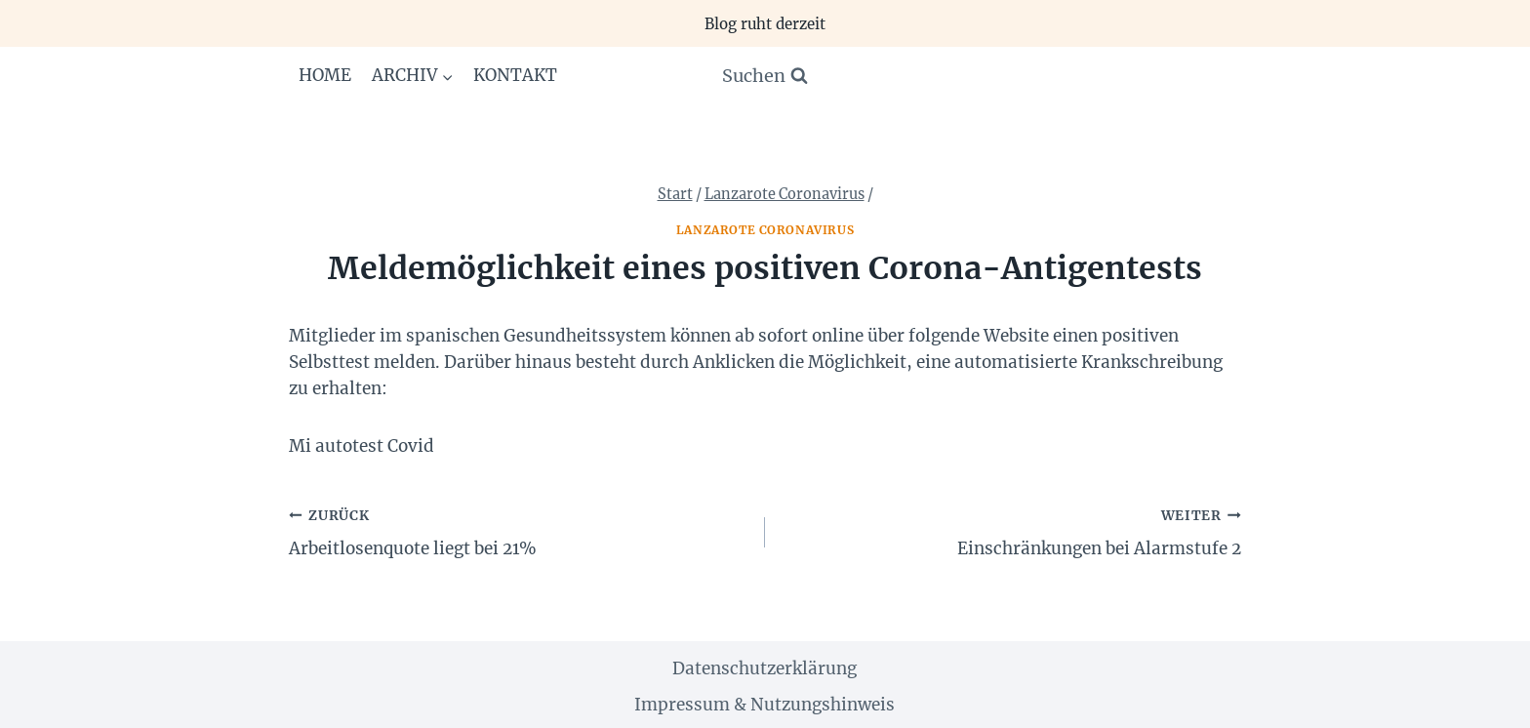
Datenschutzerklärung (764, 668)
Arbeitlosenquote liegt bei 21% (518, 531)
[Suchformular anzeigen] (765, 77)
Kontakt (515, 75)
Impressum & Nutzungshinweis (764, 704)
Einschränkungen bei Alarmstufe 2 (1011, 531)
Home (325, 75)
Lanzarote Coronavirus (765, 229)
